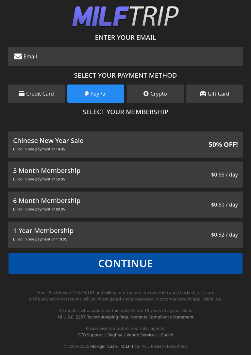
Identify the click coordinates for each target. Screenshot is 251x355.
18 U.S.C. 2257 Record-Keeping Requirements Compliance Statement (125, 317)
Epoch (167, 335)
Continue (125, 263)
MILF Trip (130, 346)
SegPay (115, 335)
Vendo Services (141, 335)
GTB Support (90, 335)
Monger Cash (103, 346)
